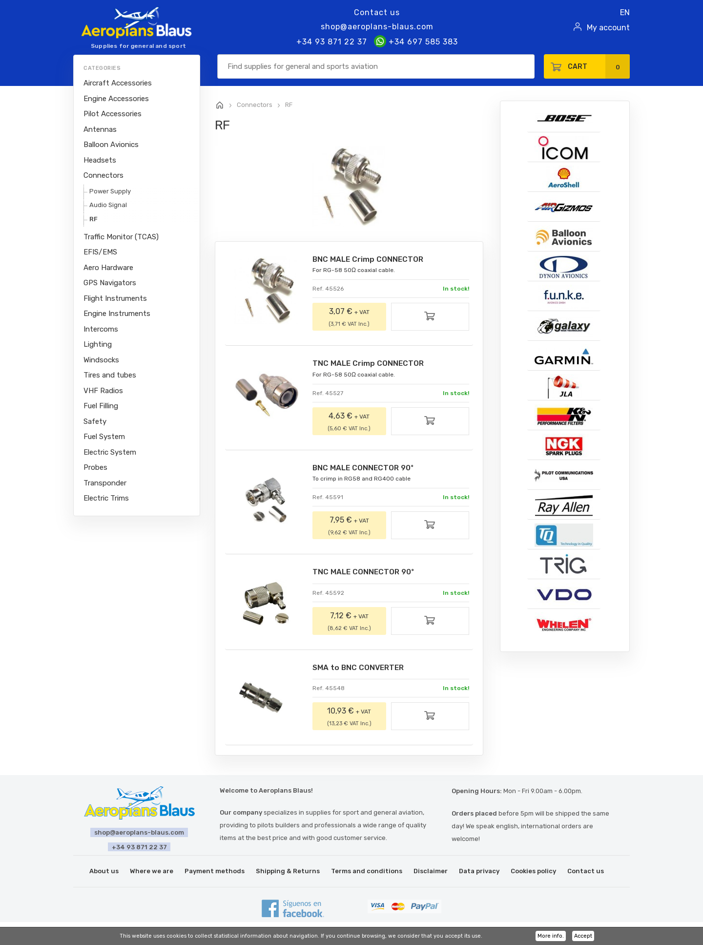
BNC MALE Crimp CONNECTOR (369, 259)
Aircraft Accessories (117, 83)
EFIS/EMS (100, 252)
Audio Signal (108, 205)
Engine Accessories (116, 98)
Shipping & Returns (288, 872)
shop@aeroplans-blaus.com (377, 26)
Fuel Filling (100, 405)
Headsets (99, 160)
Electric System (109, 452)
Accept (583, 936)
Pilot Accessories (112, 113)
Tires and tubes (109, 375)
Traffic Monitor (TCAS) (121, 236)
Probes (95, 467)
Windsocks (101, 360)
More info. (551, 936)
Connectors (103, 175)
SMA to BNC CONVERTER (360, 668)
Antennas (100, 129)
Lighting (97, 344)
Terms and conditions (366, 872)
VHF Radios (103, 390)
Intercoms (100, 329)
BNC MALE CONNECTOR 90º (365, 468)
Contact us (377, 12)
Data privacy (479, 872)
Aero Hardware (108, 267)
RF (93, 219)
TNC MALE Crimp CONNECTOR (369, 364)
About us (104, 872)
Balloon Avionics (111, 144)
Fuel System (104, 436)
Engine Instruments (116, 313)
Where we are (151, 872)
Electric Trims (106, 498)
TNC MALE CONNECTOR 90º (365, 573)
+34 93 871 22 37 (331, 41)
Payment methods (215, 872)
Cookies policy (533, 872)
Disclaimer (431, 872)
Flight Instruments (115, 298)
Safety (94, 421)
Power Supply (110, 191)
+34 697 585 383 (416, 41)
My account (608, 27)
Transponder (104, 483)
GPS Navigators (109, 282)
